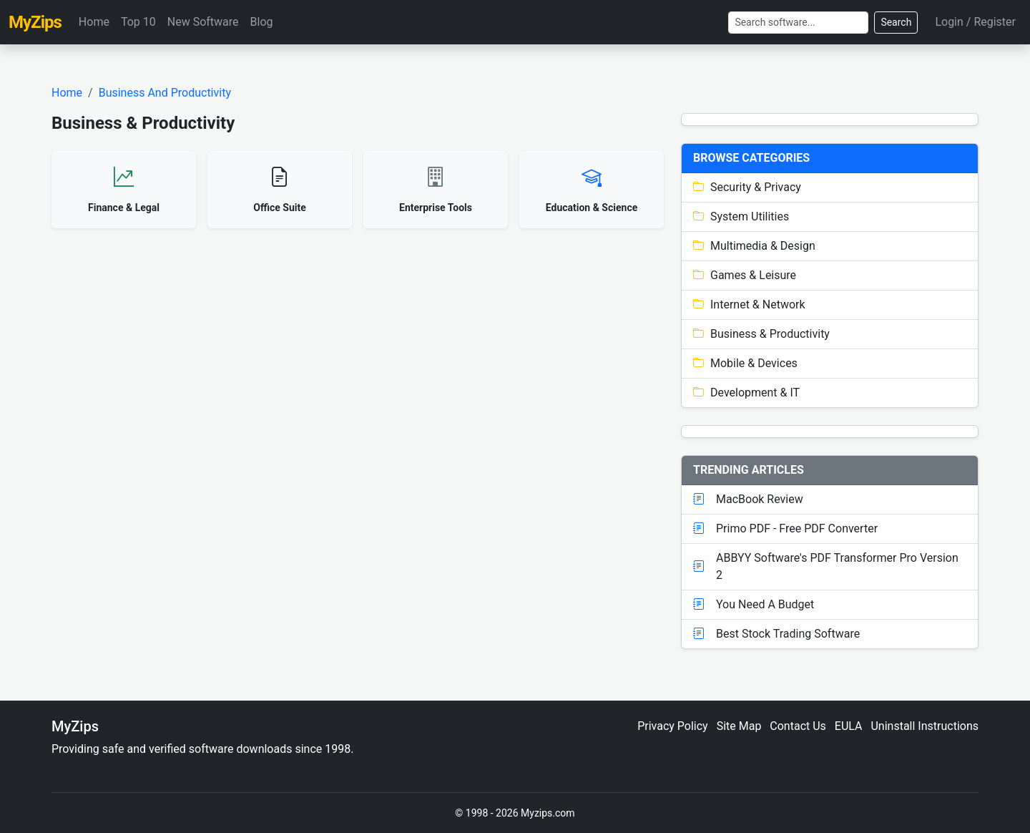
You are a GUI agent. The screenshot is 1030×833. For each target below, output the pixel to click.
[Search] (798, 22)
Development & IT (746, 392)
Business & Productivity (761, 334)
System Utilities (741, 216)
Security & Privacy (747, 187)
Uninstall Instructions (924, 726)
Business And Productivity (165, 92)
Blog (261, 22)
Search (896, 22)
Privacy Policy (672, 726)
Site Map (739, 726)
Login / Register (975, 22)
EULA (849, 726)
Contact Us (798, 726)
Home (94, 22)
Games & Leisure (744, 275)
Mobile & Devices (745, 363)
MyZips (35, 22)
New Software (203, 22)
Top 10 (138, 22)
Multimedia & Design (754, 246)
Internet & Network (749, 304)
